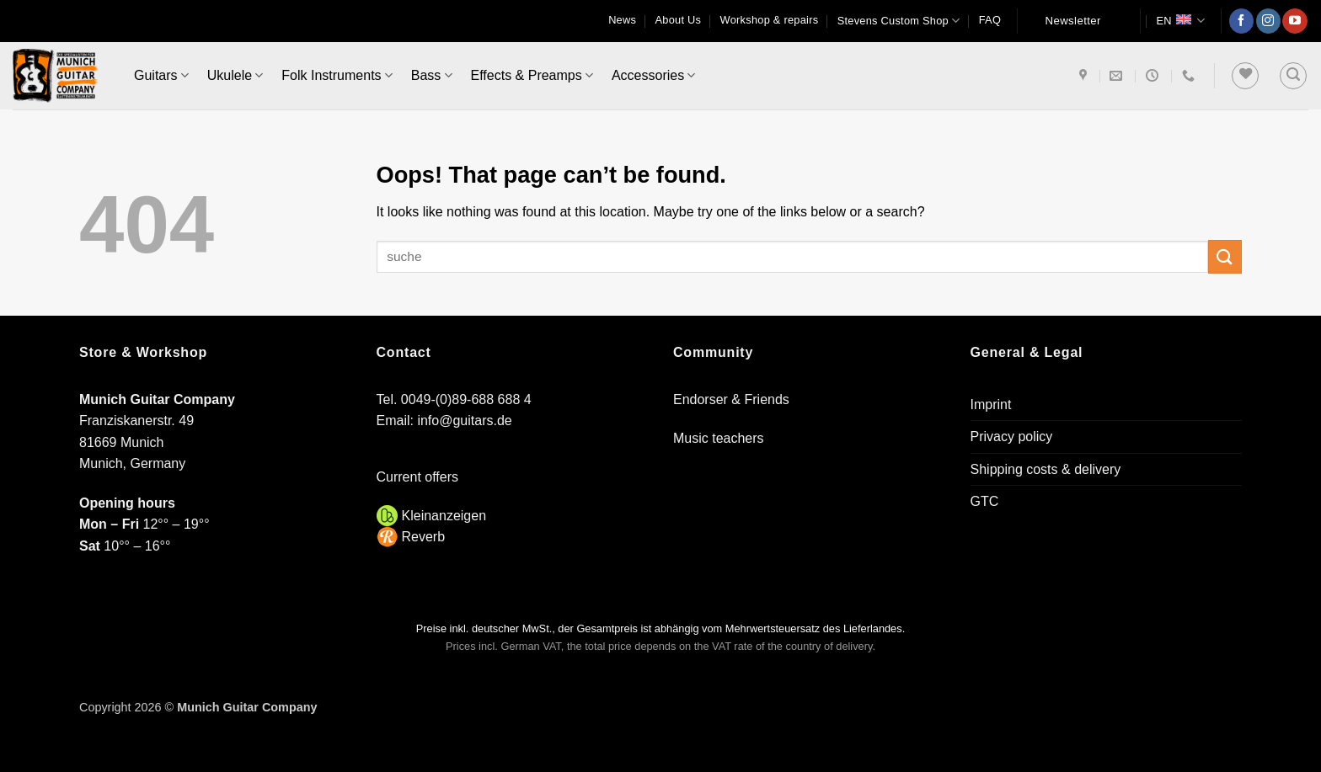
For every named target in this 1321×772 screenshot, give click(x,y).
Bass (431, 75)
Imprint (991, 404)
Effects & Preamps (532, 75)
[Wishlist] (1245, 75)
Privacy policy (1012, 436)
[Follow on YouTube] (1294, 21)
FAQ (990, 19)
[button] (1293, 75)
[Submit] (1225, 256)
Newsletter (1073, 20)
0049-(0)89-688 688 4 (466, 399)
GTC (985, 501)
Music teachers (718, 438)
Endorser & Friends (731, 399)
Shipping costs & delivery (1046, 469)
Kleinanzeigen (444, 515)
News (622, 19)
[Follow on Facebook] (1241, 21)
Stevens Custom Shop (898, 21)
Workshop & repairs (769, 19)
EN (1180, 21)
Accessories (653, 75)
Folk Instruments (336, 75)
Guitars (161, 75)
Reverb (424, 537)
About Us (678, 19)
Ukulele (235, 75)
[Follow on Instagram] (1268, 21)
